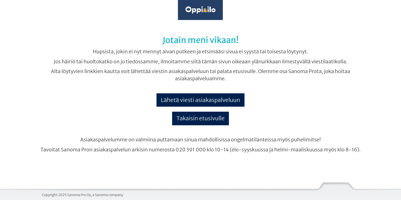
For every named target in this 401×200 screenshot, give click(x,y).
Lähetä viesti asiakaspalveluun (200, 99)
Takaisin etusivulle (201, 118)
